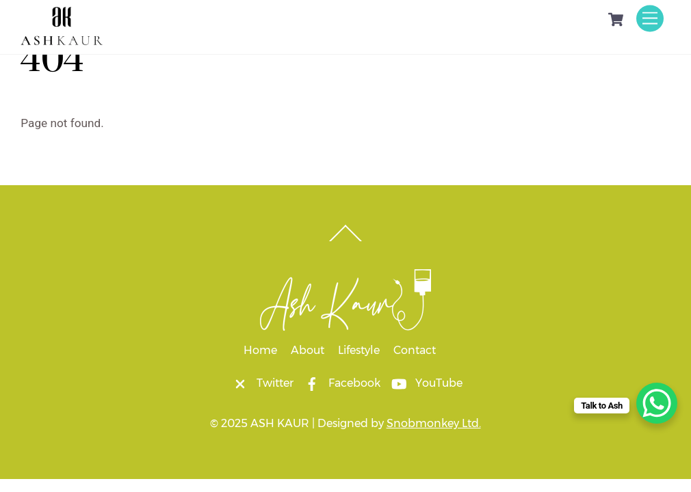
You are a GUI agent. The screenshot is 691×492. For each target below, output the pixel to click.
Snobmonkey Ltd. (434, 423)
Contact (414, 350)
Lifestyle (359, 350)
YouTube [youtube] (423, 383)
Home (260, 350)
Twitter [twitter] (260, 383)
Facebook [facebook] (339, 383)
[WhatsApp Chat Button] (656, 403)
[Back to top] (346, 240)
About (307, 350)
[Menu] (650, 18)
